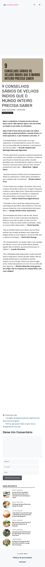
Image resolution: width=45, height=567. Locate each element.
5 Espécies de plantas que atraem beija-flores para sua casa (21, 533)
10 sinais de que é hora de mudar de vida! (21, 505)
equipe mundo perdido (8, 110)
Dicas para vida (7, 112)
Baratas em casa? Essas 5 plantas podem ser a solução (21, 524)
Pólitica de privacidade (22, 558)
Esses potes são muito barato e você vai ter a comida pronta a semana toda (21, 495)
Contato (22, 562)
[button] (34, 5)
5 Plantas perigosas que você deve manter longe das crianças (20, 543)
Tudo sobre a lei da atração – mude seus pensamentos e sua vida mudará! (22, 514)
